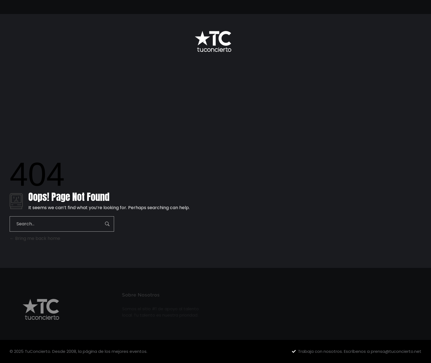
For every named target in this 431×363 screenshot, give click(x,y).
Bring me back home (35, 238)
